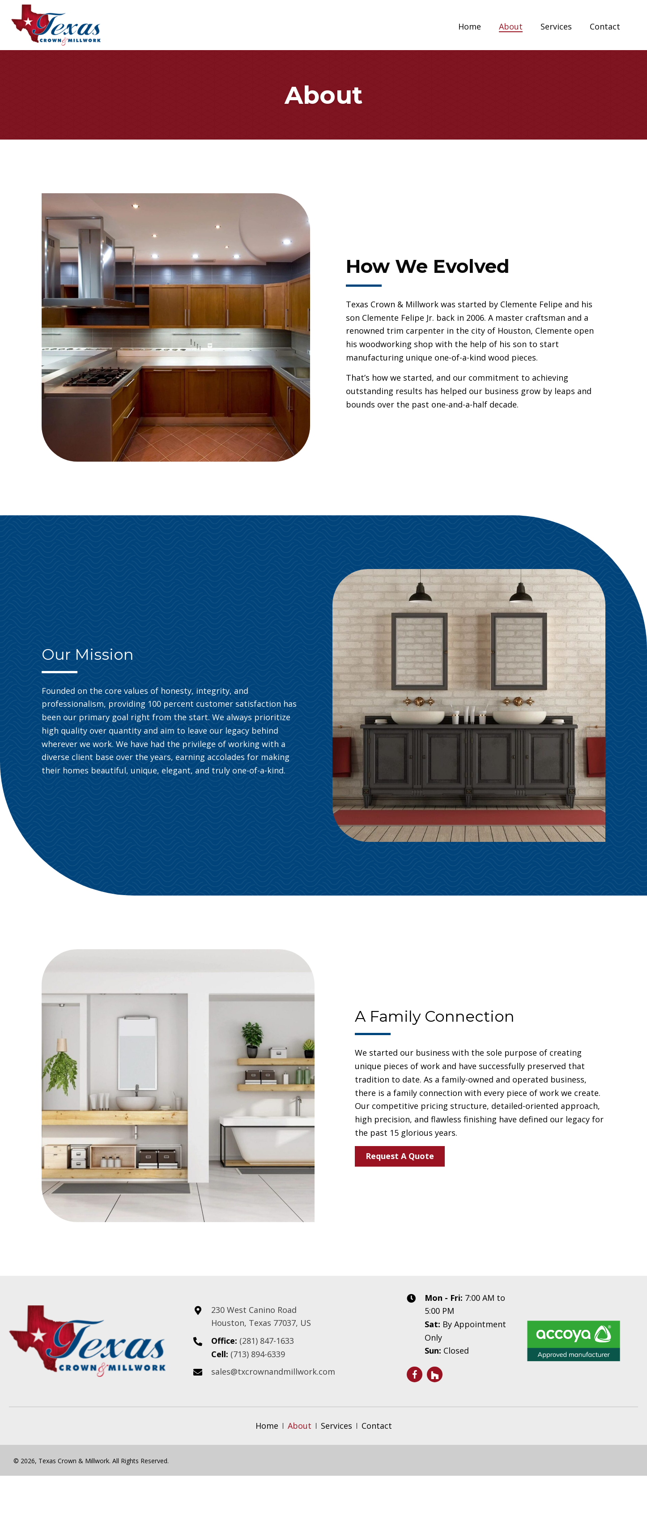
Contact (377, 1426)
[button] (400, 1156)
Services (336, 1426)
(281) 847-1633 (267, 1340)
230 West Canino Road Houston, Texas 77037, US (261, 1316)
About (299, 1426)
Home (266, 1426)
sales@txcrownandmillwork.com (273, 1371)
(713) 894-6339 (257, 1354)
